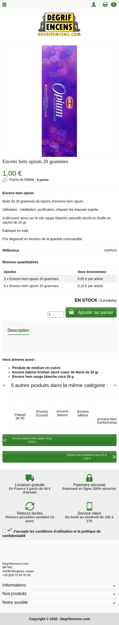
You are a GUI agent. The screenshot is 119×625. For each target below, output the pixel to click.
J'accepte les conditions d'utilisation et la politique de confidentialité (51, 532)
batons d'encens (52, 201)
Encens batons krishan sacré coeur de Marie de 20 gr (55, 372)
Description (18, 330)
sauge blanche (56, 218)
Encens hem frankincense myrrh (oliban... (107, 424)
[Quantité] (56, 314)
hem (19, 193)
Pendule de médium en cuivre (36, 368)
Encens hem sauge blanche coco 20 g (43, 377)
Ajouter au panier (91, 312)
